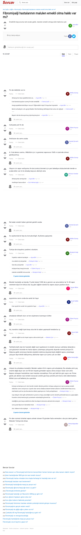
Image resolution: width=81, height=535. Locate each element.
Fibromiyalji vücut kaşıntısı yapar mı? (15, 522)
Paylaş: (11, 94)
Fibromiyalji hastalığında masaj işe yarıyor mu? (20, 484)
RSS (4, 531)
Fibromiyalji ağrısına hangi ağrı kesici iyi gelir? (20, 488)
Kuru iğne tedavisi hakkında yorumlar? (18, 500)
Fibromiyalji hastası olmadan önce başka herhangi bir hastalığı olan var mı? (31, 478)
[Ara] (24, 2)
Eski (63, 54)
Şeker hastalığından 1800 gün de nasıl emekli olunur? (23, 475)
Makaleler (5, 529)
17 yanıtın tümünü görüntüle (21, 276)
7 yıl (74, 27)
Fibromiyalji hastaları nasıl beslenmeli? (18, 481)
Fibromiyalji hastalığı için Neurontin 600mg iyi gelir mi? (24, 494)
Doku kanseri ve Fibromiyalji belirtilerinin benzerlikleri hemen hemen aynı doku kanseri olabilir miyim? (40, 472)
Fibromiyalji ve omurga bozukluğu (16, 516)
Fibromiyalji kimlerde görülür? (16, 491)
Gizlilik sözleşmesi (14, 529)
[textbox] (42, 47)
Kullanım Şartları (24, 529)
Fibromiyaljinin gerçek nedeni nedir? (17, 506)
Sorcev (15, 3)
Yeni (69, 54)
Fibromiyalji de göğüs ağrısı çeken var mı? (19, 509)
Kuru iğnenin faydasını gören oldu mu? (18, 497)
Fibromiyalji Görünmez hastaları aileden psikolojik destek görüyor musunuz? (31, 503)
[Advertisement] (40, 73)
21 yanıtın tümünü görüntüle (21, 412)
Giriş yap (74, 2)
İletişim (32, 529)
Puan (76, 54)
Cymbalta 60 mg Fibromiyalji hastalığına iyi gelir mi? (23, 512)
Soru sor (67, 2)
